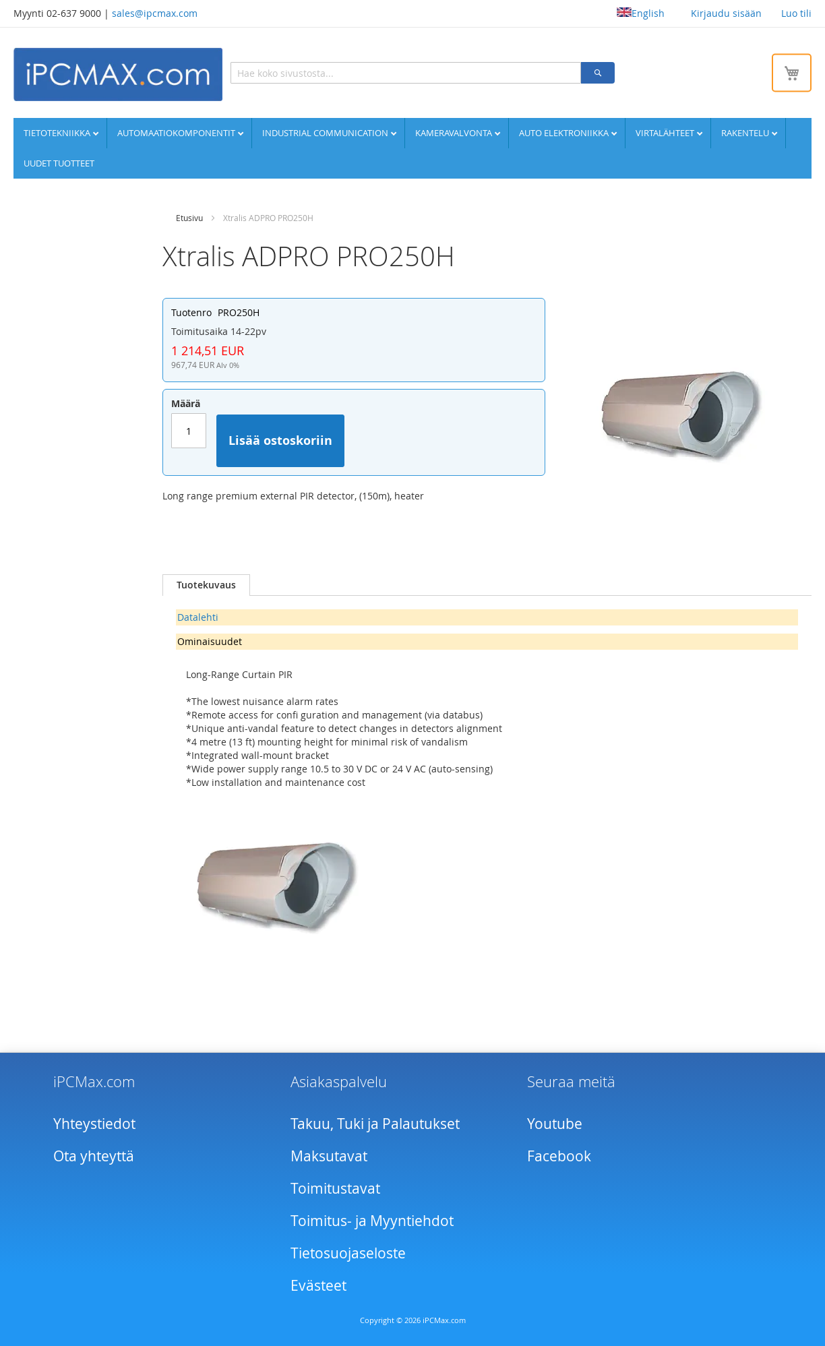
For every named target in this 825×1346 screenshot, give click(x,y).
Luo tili (796, 13)
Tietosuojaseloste (348, 1253)
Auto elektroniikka (565, 133)
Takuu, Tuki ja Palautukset (375, 1123)
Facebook (559, 1155)
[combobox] (406, 73)
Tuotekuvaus (206, 584)
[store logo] (117, 74)
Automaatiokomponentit (177, 133)
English (641, 13)
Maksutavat (329, 1155)
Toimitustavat (335, 1188)
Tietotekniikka (58, 133)
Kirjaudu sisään (726, 13)
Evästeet (318, 1285)
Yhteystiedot (94, 1123)
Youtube (554, 1123)
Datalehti (197, 617)
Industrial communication (326, 133)
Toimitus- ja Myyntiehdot (372, 1220)
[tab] (206, 585)
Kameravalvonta (454, 133)
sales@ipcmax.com (154, 13)
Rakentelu (746, 133)
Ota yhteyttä (93, 1155)
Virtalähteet (666, 133)
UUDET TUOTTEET (59, 163)
